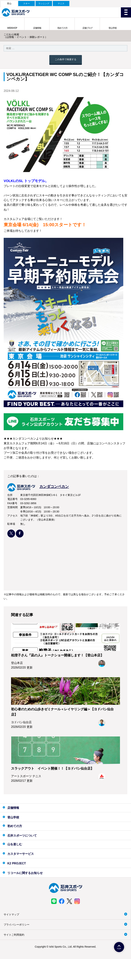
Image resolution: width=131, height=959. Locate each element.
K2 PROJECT (16, 863)
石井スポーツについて (22, 835)
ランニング (43, 3)
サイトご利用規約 (14, 934)
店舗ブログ (87, 28)
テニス (61, 3)
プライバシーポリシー (16, 924)
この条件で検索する (65, 59)
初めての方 (62, 28)
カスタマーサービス (20, 853)
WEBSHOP (12, 28)
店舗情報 (37, 28)
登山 (9, 3)
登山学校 (113, 28)
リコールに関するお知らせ (25, 873)
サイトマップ (11, 914)
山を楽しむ (14, 844)
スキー (26, 3)
